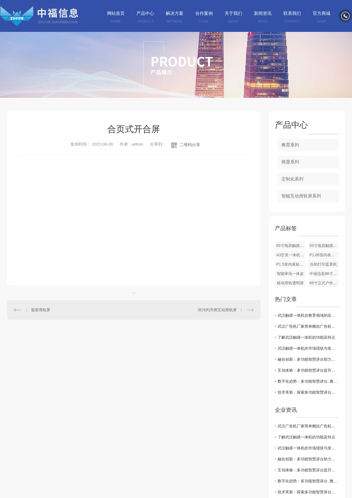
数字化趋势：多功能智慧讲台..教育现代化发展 (308, 381)
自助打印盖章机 (323, 264)
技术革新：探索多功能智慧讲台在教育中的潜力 (308, 392)
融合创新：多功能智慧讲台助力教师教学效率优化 (308, 359)
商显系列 (290, 162)
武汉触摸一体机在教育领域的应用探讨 (308, 315)
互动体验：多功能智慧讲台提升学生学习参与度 (308, 370)
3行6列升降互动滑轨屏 (217, 310)
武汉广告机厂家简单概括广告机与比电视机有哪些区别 (308, 326)
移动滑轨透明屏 (290, 283)
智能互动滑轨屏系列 (301, 196)
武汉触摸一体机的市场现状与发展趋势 (308, 348)
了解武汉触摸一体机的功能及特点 (306, 337)
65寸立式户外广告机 (324, 283)
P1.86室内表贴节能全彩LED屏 (324, 255)
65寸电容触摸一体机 (291, 245)
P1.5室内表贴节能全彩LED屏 (291, 264)
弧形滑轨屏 (40, 310)
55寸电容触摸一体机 (324, 245)
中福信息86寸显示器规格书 (324, 273)
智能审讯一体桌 (290, 273)
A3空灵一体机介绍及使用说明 (291, 255)
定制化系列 (292, 179)
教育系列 (290, 145)
